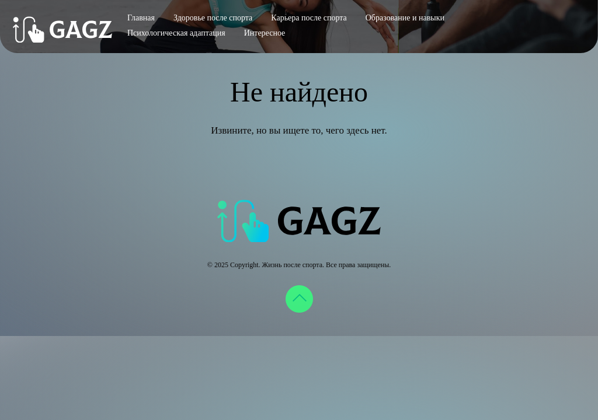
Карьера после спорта (308, 17)
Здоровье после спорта (212, 17)
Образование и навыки (405, 17)
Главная (141, 17)
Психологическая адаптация (176, 33)
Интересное (265, 33)
